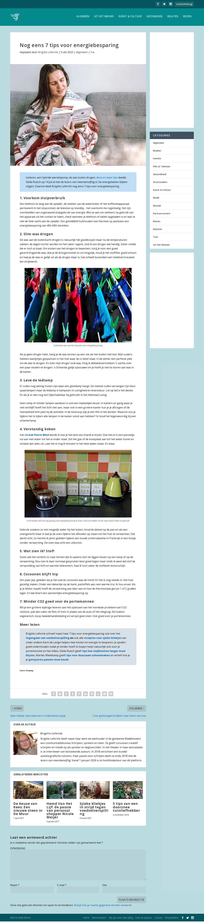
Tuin (155, 238)
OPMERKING (17, 850)
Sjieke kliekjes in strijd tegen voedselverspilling (94, 810)
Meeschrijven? (99, 919)
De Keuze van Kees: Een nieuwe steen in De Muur (28, 810)
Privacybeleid (171, 919)
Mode (156, 199)
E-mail (61, 886)
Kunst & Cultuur (130, 18)
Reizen (187, 18)
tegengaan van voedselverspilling (47, 639)
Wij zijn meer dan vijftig (121, 919)
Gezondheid (154, 18)
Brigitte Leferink (48, 53)
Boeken (157, 152)
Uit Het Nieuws (104, 18)
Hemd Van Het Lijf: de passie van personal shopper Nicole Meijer (60, 812)
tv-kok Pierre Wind (37, 436)
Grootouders (160, 183)
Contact (158, 919)
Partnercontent (161, 215)
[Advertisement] (172, 81)
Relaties (172, 18)
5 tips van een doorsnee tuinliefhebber (126, 808)
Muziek (157, 207)
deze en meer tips (107, 179)
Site (104, 886)
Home (86, 919)
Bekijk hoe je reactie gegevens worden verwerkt (102, 906)
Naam (14, 886)
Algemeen (82, 18)
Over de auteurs (143, 919)
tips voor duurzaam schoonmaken (88, 657)
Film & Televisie (161, 168)
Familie (157, 160)
